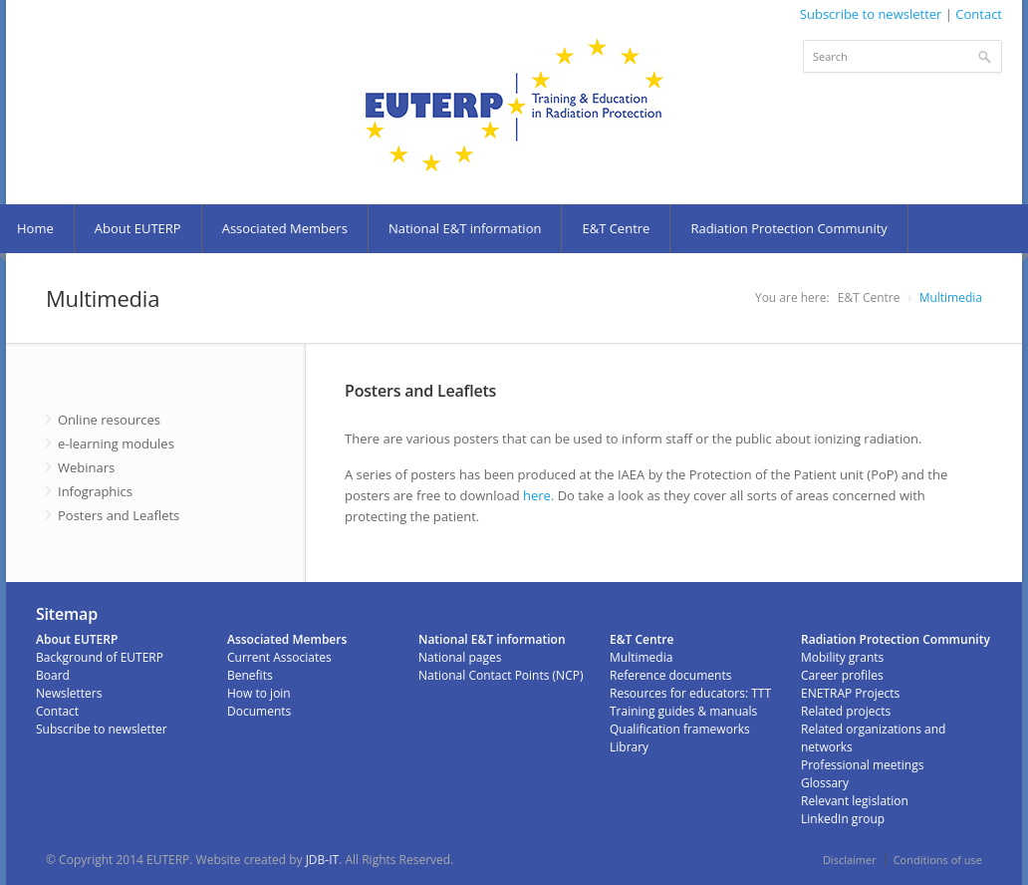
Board (53, 675)
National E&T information (465, 228)
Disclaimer (850, 859)
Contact (978, 14)
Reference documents (670, 675)
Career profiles (842, 675)
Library (629, 746)
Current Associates (279, 657)
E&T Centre (615, 228)
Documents (259, 711)
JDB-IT (323, 859)
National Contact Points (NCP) (500, 675)
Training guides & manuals (683, 711)
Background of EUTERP (99, 657)
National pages (459, 657)
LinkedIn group (843, 818)
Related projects (846, 711)
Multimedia (950, 297)
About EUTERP (138, 228)
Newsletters (69, 693)
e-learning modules (116, 443)
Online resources (109, 420)
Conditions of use (938, 859)
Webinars (86, 467)
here (537, 495)
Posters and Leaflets (118, 515)
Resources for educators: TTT (690, 693)
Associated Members (285, 228)
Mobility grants (842, 657)
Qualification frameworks (680, 729)
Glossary (825, 782)
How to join (259, 693)
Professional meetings (862, 764)
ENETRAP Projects (850, 693)
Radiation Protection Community (788, 228)
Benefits (250, 675)
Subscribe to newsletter (871, 14)
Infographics (95, 491)
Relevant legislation (854, 800)
